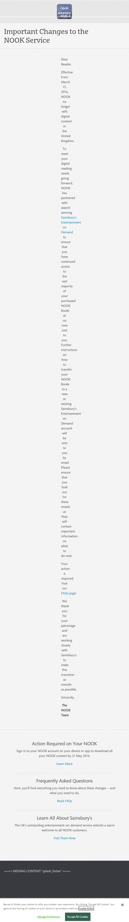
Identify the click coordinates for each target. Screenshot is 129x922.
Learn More (64, 763)
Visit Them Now (64, 838)
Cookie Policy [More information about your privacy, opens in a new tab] (86, 910)
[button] (64, 11)
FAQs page (68, 593)
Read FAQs (64, 801)
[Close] (122, 906)
